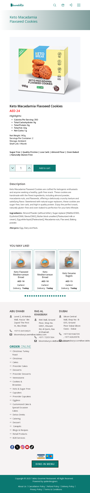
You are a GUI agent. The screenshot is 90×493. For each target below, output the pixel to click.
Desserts (17, 369)
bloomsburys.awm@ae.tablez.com (30, 334)
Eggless (16, 400)
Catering (17, 418)
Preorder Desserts (22, 373)
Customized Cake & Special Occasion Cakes (21, 407)
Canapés (17, 426)
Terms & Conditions (53, 489)
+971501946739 (72, 334)
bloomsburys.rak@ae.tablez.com (54, 341)
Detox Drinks (19, 414)
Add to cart (44, 168)
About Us (22, 486)
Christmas (17, 358)
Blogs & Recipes (20, 430)
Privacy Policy (36, 489)
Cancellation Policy (36, 486)
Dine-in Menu (45, 464)
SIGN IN (70, 5)
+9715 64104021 (22, 330)
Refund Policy (53, 486)
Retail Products (20, 433)
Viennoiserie (18, 377)
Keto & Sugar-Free (21, 388)
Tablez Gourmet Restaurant (43, 478)
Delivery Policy (67, 486)
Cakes (15, 362)
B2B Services (19, 437)
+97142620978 (72, 337)
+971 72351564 (46, 337)
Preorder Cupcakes (22, 396)
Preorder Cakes (20, 366)
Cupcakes (17, 392)
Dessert (16, 422)
